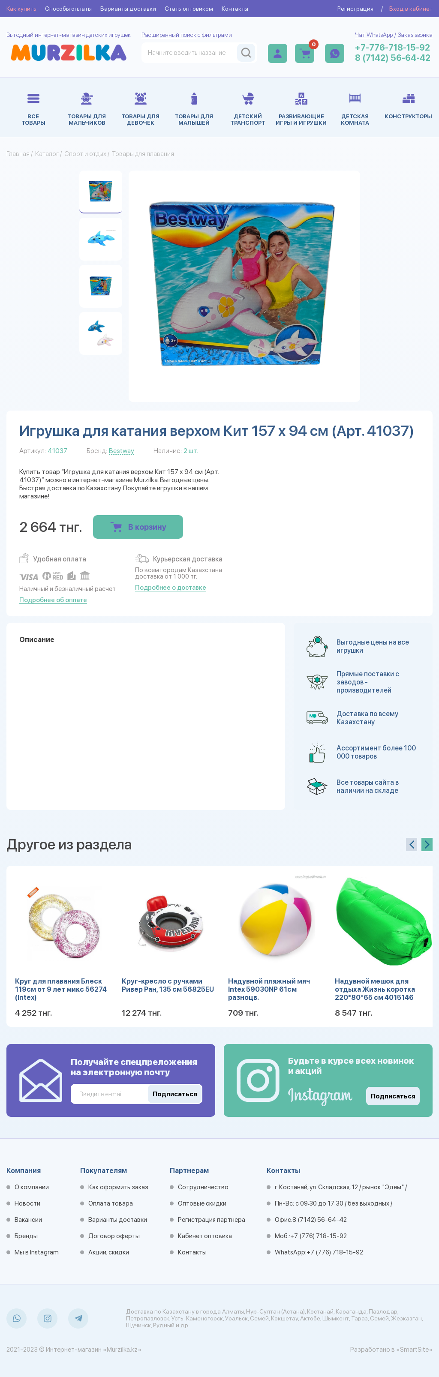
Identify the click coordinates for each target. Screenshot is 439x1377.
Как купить (21, 8)
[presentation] (411, 844)
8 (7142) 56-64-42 (392, 58)
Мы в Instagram (37, 1252)
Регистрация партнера (211, 1220)
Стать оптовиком (189, 8)
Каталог (47, 154)
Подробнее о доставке (170, 587)
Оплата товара (110, 1203)
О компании (32, 1187)
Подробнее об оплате (53, 600)
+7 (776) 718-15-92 (318, 1236)
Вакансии (28, 1220)
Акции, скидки (108, 1252)
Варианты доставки (128, 8)
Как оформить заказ (118, 1187)
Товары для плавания (143, 154)
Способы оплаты (68, 8)
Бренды (26, 1236)
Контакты (235, 8)
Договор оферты (114, 1236)
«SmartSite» (414, 1349)
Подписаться (393, 1096)
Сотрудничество (203, 1187)
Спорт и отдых (85, 154)
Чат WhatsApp (374, 34)
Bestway (121, 451)
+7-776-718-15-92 (392, 47)
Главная (18, 154)
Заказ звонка (415, 34)
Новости (27, 1203)
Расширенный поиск (168, 34)
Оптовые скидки (202, 1203)
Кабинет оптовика (205, 1236)
